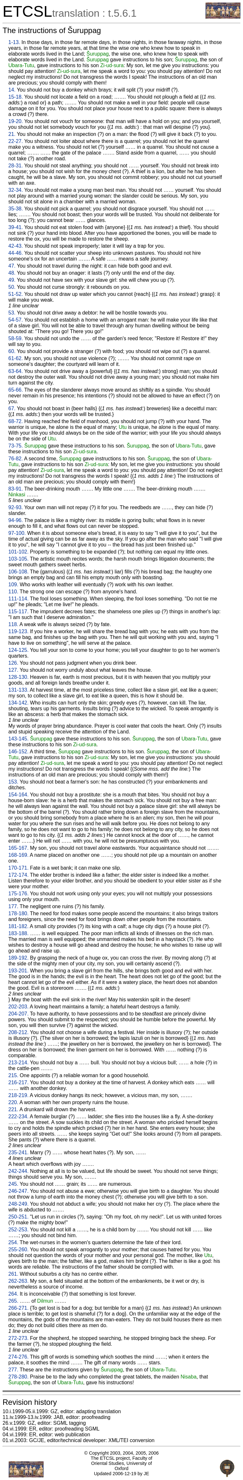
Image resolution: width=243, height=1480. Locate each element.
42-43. (15, 246)
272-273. (18, 1338)
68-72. (15, 421)
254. (13, 1242)
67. (11, 408)
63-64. (15, 371)
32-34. (15, 190)
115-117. (18, 611)
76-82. (15, 458)
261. (13, 1274)
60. (11, 351)
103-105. (18, 559)
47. (11, 266)
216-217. (18, 1082)
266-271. (18, 1308)
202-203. (18, 1006)
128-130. (18, 677)
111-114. (18, 598)
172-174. (18, 875)
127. (13, 670)
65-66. (15, 390)
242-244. (18, 1171)
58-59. (15, 338)
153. (13, 781)
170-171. (18, 868)
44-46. (15, 253)
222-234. (18, 1116)
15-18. (15, 97)
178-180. (18, 913)
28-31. (15, 165)
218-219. (18, 1095)
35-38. (15, 208)
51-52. (15, 294)
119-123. (18, 631)
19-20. (15, 121)
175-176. (18, 893)
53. (11, 312)
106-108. (18, 571)
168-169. (18, 855)
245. (13, 1184)
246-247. (18, 1191)
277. (13, 1369)
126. (13, 663)
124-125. (18, 650)
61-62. (15, 358)
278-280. (18, 1376)
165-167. (18, 848)
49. (11, 280)
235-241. (18, 1152)
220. (13, 1102)
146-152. (18, 751)
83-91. (15, 489)
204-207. (18, 1013)
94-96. (15, 520)
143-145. (18, 738)
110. (13, 591)
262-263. (18, 1281)
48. (11, 273)
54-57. (15, 320)
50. (11, 287)
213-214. (18, 1062)
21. (11, 134)
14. (11, 90)
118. (13, 624)
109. (13, 584)
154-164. (18, 794)
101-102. (18, 551)
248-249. (18, 1204)
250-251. (18, 1216)
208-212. (18, 1032)
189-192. (18, 958)
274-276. (18, 1357)
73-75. (15, 445)
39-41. (15, 227)
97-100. (17, 533)
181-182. (18, 926)
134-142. (18, 702)
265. (13, 1301)
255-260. (18, 1249)
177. (13, 906)
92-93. (15, 507)
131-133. (18, 690)
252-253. (18, 1229)
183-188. (18, 933)
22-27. (15, 141)
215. (13, 1075)
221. (13, 1109)
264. (13, 1294)
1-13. (14, 42)
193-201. (18, 970)
